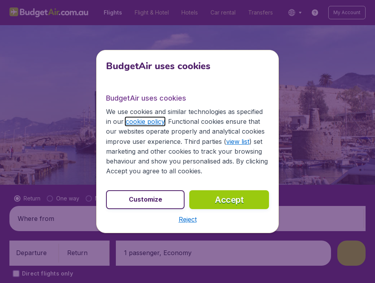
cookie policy (145, 121)
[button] (188, 219)
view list (237, 141)
